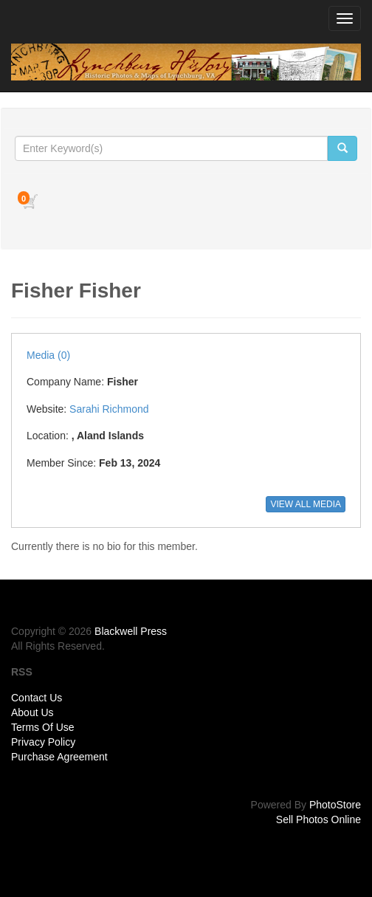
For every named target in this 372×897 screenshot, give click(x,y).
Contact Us (36, 698)
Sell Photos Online (318, 819)
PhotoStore (335, 805)
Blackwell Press (130, 631)
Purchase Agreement (59, 757)
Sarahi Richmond (108, 409)
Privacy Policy (43, 742)
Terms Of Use (43, 727)
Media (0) (48, 355)
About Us (32, 712)
